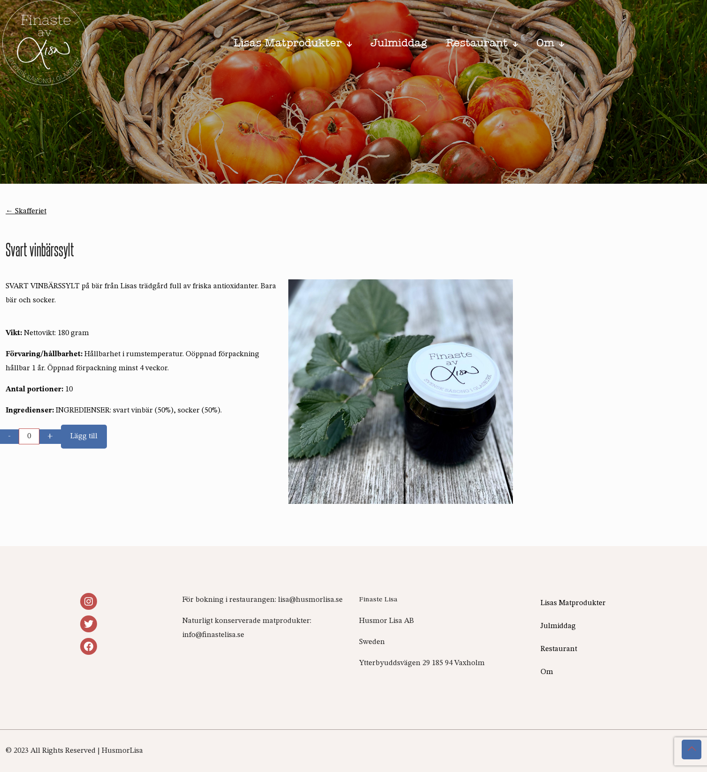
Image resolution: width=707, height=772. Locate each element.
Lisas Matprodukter (573, 603)
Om (547, 672)
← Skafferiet (26, 211)
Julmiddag (558, 626)
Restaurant (559, 649)
